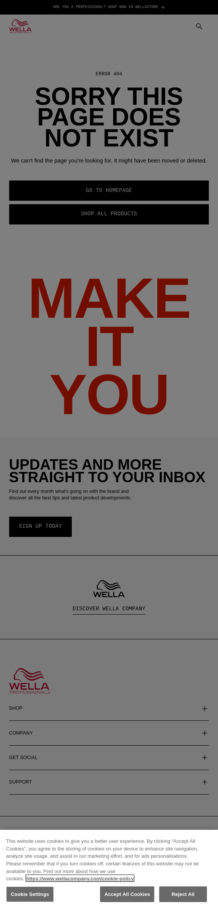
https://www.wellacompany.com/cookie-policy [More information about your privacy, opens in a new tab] (80, 883)
